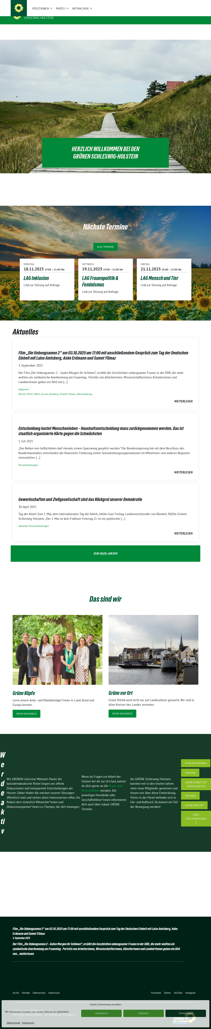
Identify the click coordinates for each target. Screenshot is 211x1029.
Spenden (190, 790)
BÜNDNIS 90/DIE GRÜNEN (44, 13)
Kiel (38, 389)
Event (23, 389)
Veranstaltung (85, 389)
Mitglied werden (196, 758)
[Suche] (188, 3)
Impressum (28, 1022)
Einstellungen (186, 1013)
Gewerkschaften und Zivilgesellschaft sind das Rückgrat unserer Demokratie (80, 494)
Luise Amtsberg (50, 389)
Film (30, 389)
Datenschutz (13, 1022)
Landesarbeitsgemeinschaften (196, 779)
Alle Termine (105, 241)
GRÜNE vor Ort (194, 800)
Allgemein (23, 384)
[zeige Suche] (192, 3)
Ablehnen (144, 1013)
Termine (190, 767)
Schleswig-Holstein (39, 18)
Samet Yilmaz (68, 389)
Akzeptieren (101, 1013)
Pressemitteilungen (28, 460)
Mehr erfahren (26, 708)
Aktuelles (23, 521)
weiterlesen (183, 396)
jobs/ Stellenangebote (196, 813)
